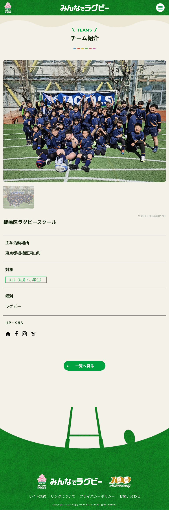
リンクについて (63, 496)
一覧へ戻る (84, 365)
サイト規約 (37, 496)
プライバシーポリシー (97, 496)
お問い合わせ (129, 496)
